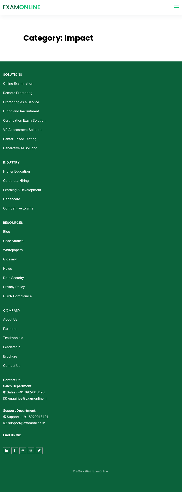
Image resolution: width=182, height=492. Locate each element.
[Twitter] (39, 450)
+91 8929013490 (31, 392)
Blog (6, 232)
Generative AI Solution (20, 148)
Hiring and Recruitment (21, 111)
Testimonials (13, 338)
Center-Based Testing (19, 139)
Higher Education (16, 171)
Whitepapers (13, 250)
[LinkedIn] (6, 450)
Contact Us (11, 366)
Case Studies (13, 241)
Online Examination (18, 83)
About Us (10, 319)
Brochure (10, 356)
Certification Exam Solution (24, 120)
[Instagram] (31, 450)
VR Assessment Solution (22, 130)
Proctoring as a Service (21, 102)
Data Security (13, 278)
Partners (10, 329)
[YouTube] (22, 450)
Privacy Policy (14, 287)
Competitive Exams (18, 208)
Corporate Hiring (16, 181)
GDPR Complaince (17, 296)
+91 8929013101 (35, 417)
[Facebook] (14, 450)
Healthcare (11, 199)
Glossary (10, 259)
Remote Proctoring (17, 93)
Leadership (11, 347)
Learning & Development (22, 190)
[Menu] (176, 7)
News (7, 268)
